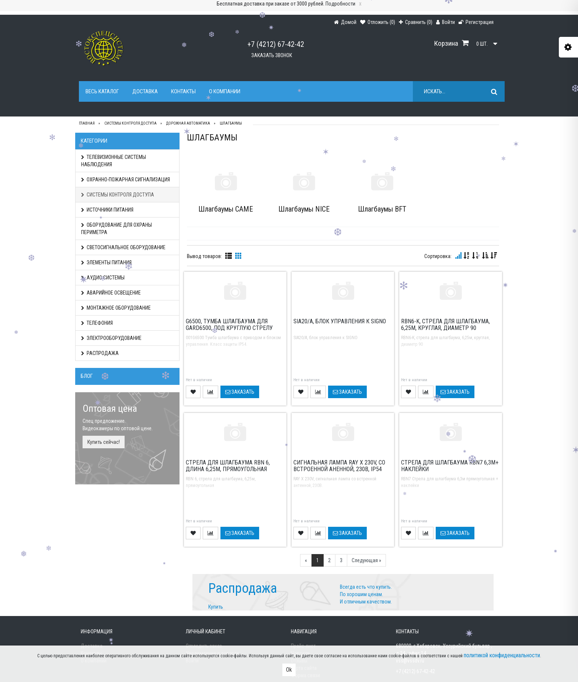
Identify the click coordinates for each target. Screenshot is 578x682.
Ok (289, 669)
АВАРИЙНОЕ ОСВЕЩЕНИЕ (111, 293)
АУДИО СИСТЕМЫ (103, 278)
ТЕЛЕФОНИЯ (97, 323)
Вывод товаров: (204, 256)
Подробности (340, 4)
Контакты (183, 91)
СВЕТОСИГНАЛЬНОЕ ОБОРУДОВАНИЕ (123, 247)
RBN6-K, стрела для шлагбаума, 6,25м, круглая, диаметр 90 (445, 324)
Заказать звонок (271, 55)
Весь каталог (102, 91)
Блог (87, 376)
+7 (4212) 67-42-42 (275, 44)
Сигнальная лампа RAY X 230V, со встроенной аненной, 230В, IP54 (339, 466)
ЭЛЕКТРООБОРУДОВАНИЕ (111, 338)
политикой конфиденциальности (502, 655)
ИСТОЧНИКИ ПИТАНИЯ (107, 210)
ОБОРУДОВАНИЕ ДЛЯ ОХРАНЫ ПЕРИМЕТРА (116, 228)
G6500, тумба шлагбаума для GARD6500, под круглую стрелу (229, 324)
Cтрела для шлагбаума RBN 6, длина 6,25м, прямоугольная (228, 466)
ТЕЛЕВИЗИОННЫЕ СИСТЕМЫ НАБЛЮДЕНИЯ (113, 160)
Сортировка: (438, 256)
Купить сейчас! (103, 442)
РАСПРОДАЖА (100, 353)
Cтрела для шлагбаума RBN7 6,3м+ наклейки (449, 466)
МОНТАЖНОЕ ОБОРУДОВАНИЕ (116, 308)
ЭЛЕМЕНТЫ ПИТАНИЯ (106, 262)
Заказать (239, 392)
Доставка (145, 91)
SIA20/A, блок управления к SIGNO (339, 321)
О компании (224, 91)
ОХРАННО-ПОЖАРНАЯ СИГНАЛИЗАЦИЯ (125, 179)
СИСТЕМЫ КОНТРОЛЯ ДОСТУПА (117, 195)
